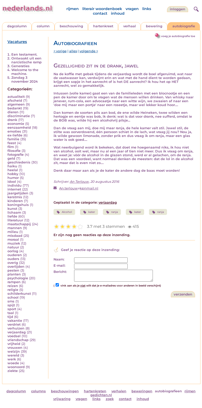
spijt (11, 305)
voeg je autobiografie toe (178, 36)
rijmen (72, 8)
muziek (13, 243)
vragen (132, 8)
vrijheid (13, 344)
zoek (110, 399)
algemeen (16, 104)
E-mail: (59, 265)
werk (11, 359)
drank (12, 120)
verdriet (14, 324)
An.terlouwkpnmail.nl (78, 188)
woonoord (16, 367)
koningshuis (18, 205)
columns (38, 391)
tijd (10, 317)
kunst (12, 209)
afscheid (14, 100)
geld (11, 158)
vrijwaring (62, 399)
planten (14, 274)
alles (73, 51)
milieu (12, 232)
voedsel (14, 336)
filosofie (14, 151)
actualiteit (16, 97)
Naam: (59, 259)
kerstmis (14, 197)
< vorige (60, 51)
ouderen (14, 255)
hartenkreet (103, 26)
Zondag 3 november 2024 (24, 79)
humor (13, 178)
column (43, 26)
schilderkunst (19, 294)
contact (100, 13)
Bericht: (60, 272)
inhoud (118, 13)
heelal (12, 170)
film (10, 147)
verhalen (118, 391)
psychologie (17, 278)
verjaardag (16, 332)
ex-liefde (14, 135)
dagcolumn (17, 26)
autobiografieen (168, 391)
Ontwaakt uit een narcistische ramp (26, 60)
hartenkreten (95, 391)
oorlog (12, 251)
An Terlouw (79, 182)
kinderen (15, 201)
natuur (13, 247)
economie (15, 124)
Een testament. (24, 54)
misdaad (14, 236)
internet (14, 189)
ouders (13, 259)
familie (13, 139)
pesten (13, 270)
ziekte (12, 371)
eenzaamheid (19, 127)
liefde (12, 216)
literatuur (15, 220)
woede (13, 363)
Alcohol (64, 212)
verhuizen (15, 328)
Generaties (20, 66)
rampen (14, 282)
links (146, 8)
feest (11, 143)
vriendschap (18, 340)
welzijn (13, 351)
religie (12, 290)
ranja (112, 212)
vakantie (14, 321)
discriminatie (18, 116)
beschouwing (71, 26)
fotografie (15, 155)
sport (11, 309)
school (13, 297)
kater (89, 212)
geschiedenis (18, 162)
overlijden (15, 266)
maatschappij (19, 224)
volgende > (89, 51)
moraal (13, 239)
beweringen (141, 391)
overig (12, 263)
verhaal (129, 26)
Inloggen (177, 9)
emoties (14, 131)
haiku (12, 166)
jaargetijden (17, 193)
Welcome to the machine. (24, 72)
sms (10, 301)
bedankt (14, 108)
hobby (12, 174)
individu (14, 185)
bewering (154, 26)
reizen (12, 286)
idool (11, 182)
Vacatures (17, 41)
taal (10, 313)
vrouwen (14, 348)
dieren (13, 112)
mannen (14, 228)
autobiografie (183, 26)
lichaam (14, 212)
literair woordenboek (102, 8)
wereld (13, 355)
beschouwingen (65, 391)
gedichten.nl (101, 395)
